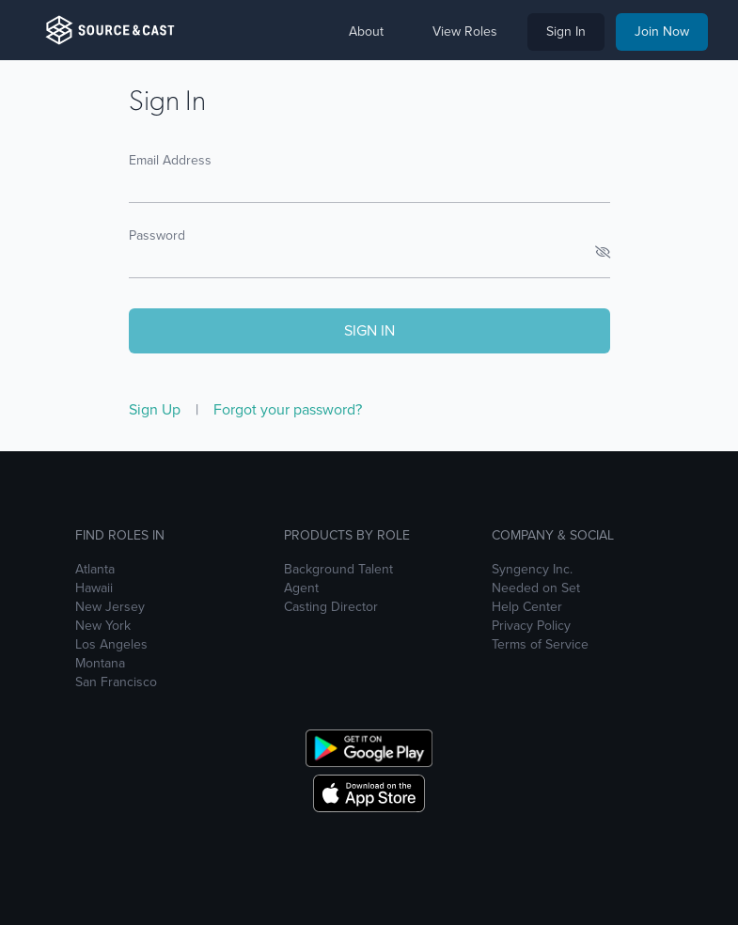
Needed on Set (536, 588)
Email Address (170, 160)
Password (157, 235)
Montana (100, 663)
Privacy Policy (531, 626)
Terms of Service (540, 644)
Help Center (527, 607)
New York (103, 626)
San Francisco (116, 682)
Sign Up (156, 409)
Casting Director (331, 607)
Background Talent (338, 569)
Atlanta (95, 569)
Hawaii (94, 588)
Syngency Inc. (532, 569)
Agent (301, 588)
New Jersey (110, 607)
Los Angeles (111, 644)
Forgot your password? (287, 409)
